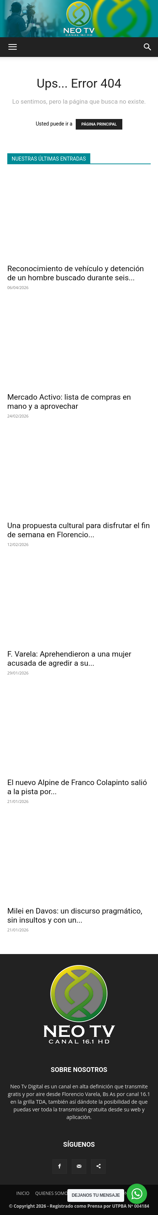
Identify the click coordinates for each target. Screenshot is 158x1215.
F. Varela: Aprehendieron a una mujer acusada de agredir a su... (69, 659)
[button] (12, 47)
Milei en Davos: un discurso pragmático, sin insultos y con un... (74, 915)
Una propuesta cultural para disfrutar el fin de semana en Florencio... (78, 530)
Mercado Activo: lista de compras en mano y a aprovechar (69, 402)
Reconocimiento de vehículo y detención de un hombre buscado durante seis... (75, 273)
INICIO (22, 1193)
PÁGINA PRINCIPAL (98, 124)
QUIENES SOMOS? (53, 1193)
